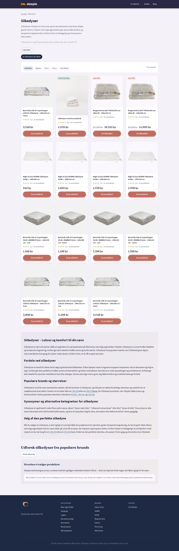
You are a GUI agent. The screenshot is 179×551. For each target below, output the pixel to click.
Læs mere (26, 50)
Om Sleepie (132, 507)
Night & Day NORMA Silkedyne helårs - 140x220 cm (140, 178)
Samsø (97, 522)
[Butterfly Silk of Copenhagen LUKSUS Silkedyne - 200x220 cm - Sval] (37, 282)
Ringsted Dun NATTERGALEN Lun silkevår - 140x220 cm (106, 112)
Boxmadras (65, 522)
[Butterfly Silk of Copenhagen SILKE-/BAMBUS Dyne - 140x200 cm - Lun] (37, 218)
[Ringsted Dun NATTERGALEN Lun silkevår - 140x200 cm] (142, 91)
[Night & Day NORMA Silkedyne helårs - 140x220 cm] (142, 157)
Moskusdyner (66, 526)
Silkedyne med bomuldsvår (69, 118)
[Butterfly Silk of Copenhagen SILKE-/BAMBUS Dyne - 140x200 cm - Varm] (72, 218)
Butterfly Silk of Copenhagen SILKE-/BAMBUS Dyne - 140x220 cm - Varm (141, 240)
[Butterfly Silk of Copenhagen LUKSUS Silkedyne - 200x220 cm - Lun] (72, 282)
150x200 (67, 432)
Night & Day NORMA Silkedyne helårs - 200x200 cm (105, 178)
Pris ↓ (55, 68)
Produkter (135, 4)
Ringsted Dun (100, 519)
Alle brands (99, 530)
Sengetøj (64, 511)
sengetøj (133, 411)
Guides (147, 4)
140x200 (75, 391)
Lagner (63, 515)
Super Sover (99, 507)
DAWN (97, 511)
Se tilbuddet (107, 133)
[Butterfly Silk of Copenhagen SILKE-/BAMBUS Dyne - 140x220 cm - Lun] (107, 218)
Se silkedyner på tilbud (31, 56)
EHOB (97, 515)
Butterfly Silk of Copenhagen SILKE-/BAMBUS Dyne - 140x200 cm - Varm (71, 240)
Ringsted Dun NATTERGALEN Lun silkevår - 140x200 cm (141, 112)
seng (123, 432)
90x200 (74, 394)
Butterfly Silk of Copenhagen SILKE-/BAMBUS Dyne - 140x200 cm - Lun (36, 240)
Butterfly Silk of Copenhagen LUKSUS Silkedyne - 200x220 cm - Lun (72, 303)
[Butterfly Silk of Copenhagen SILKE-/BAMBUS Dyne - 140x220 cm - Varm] (142, 218)
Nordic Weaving (29, 454)
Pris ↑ (47, 68)
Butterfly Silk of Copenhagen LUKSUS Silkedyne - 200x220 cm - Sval (37, 303)
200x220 (89, 391)
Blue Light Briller (67, 507)
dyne (95, 391)
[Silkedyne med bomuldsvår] (72, 95)
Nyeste (38, 68)
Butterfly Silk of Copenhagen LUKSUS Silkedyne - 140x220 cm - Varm (37, 113)
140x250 (53, 432)
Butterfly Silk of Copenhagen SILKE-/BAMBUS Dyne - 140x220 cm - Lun (106, 240)
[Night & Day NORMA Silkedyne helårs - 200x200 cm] (107, 157)
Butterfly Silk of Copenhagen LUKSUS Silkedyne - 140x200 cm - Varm (107, 303)
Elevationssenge (67, 519)
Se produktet (37, 133)
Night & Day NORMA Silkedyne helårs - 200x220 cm (70, 178)
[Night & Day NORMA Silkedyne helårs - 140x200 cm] (37, 157)
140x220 (81, 394)
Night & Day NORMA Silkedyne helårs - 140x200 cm (35, 178)
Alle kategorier (66, 530)
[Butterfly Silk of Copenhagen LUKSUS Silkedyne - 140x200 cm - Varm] (107, 282)
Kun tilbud (64, 68)
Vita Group (99, 526)
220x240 (91, 394)
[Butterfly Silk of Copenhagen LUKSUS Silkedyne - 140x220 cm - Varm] (37, 91)
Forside (24, 14)
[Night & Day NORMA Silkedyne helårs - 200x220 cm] (72, 157)
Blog (155, 4)
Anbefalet (28, 68)
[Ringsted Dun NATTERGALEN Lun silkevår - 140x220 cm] (107, 91)
